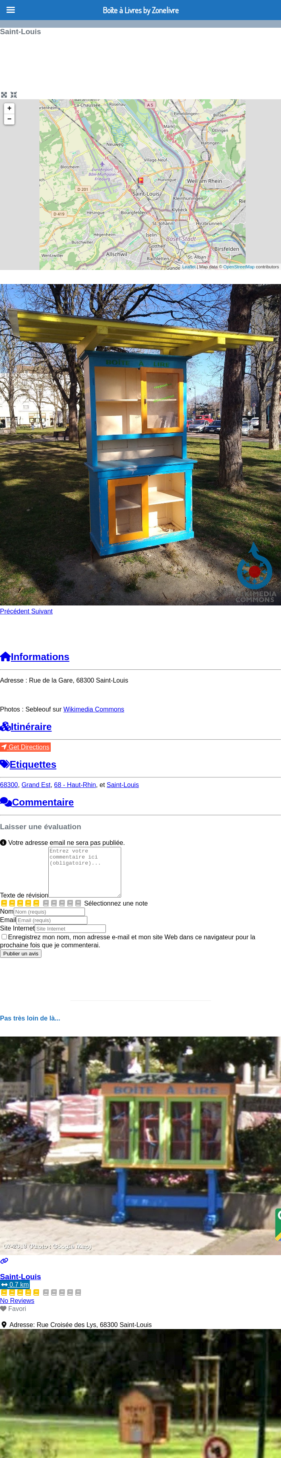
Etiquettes (28, 764)
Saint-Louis (123, 784)
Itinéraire (26, 726)
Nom (7, 921)
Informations (34, 656)
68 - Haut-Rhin (75, 784)
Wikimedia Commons (93, 709)
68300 (9, 784)
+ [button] (9, 108)
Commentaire (37, 802)
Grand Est (35, 784)
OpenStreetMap (239, 266)
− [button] (9, 119)
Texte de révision (24, 905)
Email (8, 929)
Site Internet (17, 938)
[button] (15, 611)
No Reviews (17, 1310)
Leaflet (189, 266)
